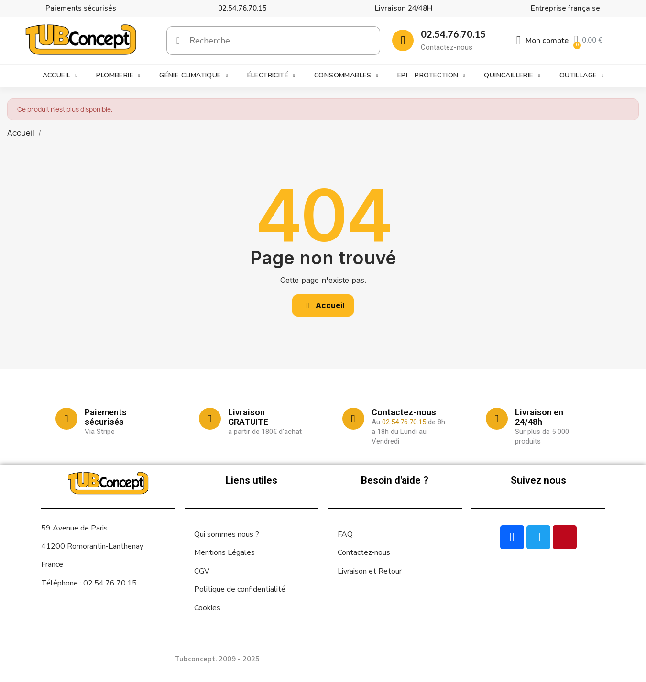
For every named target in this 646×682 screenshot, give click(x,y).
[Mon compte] (542, 40)
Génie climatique (193, 75)
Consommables (346, 75)
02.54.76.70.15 (242, 8)
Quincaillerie (512, 75)
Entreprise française (565, 8)
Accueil (60, 75)
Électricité (271, 75)
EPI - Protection (431, 75)
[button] (323, 305)
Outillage (581, 75)
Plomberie (118, 75)
